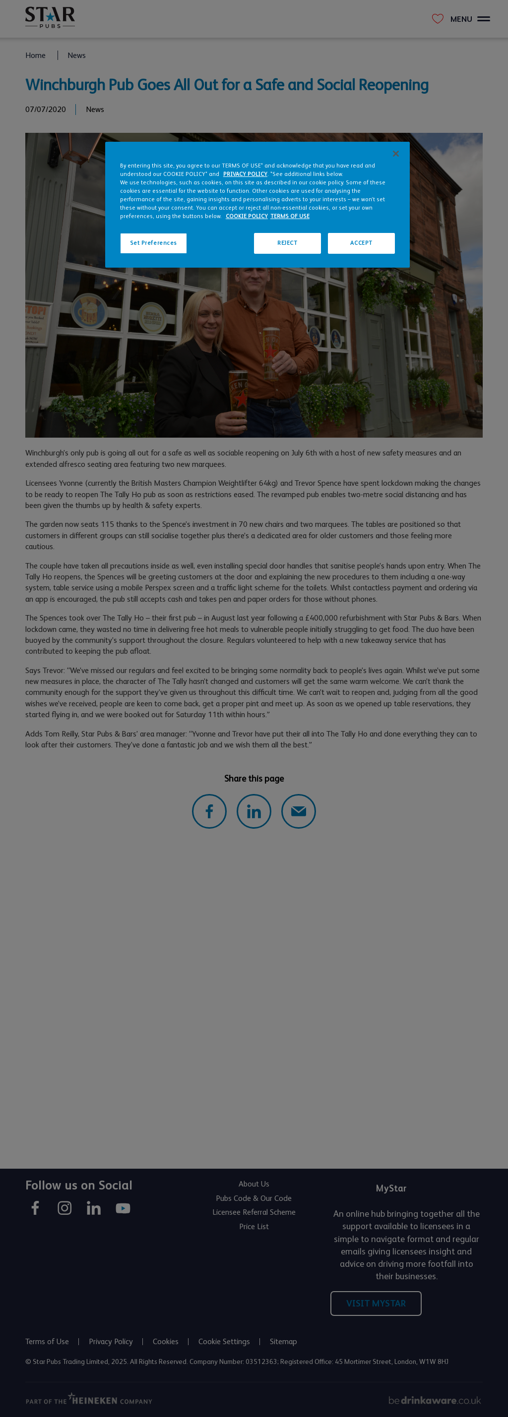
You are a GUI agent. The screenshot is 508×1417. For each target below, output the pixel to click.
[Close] (396, 154)
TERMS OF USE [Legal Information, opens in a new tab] (290, 216)
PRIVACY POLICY (245, 174)
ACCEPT (361, 243)
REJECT (287, 243)
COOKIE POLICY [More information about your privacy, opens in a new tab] (247, 216)
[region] (257, 205)
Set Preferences (154, 243)
